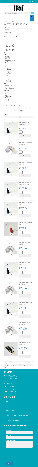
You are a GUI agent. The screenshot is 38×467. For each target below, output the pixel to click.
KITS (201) (7, 31)
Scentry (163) (8, 61)
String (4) (7, 71)
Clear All (6, 40)
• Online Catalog (10, 406)
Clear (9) (7, 95)
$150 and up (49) (9, 50)
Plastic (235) (8, 80)
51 (17, 117)
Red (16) (7, 92)
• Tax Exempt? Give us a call (13, 420)
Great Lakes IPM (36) (10, 60)
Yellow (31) (8, 98)
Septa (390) (8, 72)
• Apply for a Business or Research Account (17, 415)
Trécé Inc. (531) (9, 63)
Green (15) (8, 100)
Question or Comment (19, 440)
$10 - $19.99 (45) (9, 45)
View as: (17, 110)
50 (15, 117)
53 (21, 117)
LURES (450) (7, 29)
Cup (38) (7, 75)
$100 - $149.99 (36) (10, 49)
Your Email (19, 435)
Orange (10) (8, 99)
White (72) (8, 96)
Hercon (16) (8, 56)
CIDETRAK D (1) (8, 32)
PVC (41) (7, 68)
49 (13, 117)
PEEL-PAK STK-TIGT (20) (10, 67)
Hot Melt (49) (8, 87)
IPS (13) (7, 54)
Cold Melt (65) (8, 85)
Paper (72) (8, 81)
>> (5, 119)
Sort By (9, 108)
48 (11, 117)
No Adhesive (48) (9, 88)
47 (9, 117)
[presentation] (16, 451)
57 (30, 117)
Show (24, 108)
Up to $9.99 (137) (9, 44)
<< (5, 117)
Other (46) (8, 69)
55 (26, 117)
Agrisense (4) (8, 57)
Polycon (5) (8, 73)
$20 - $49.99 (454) (9, 46)
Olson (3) (7, 58)
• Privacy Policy (10, 410)
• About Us (8, 401)
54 (24, 117)
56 (28, 117)
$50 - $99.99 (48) (9, 48)
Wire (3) (7, 79)
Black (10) (7, 94)
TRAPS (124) (7, 27)
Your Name (19, 430)
